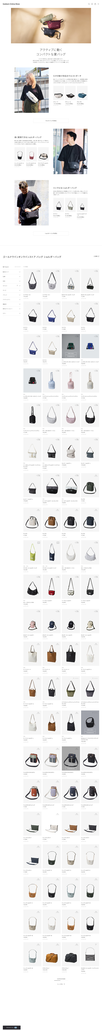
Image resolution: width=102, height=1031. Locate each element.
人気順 (95, 256)
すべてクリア (18, 266)
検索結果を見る (11, 1027)
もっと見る (61, 984)
